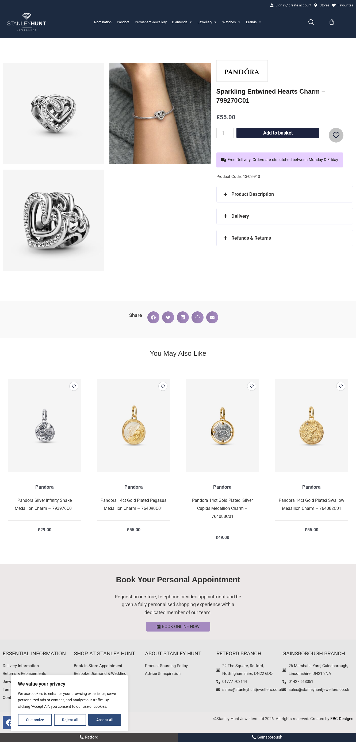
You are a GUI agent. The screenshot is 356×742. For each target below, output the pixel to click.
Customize (35, 720)
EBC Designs (341, 718)
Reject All (70, 720)
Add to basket (278, 133)
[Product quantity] (225, 133)
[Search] (311, 22)
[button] (279, 159)
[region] (69, 703)
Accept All (104, 720)
